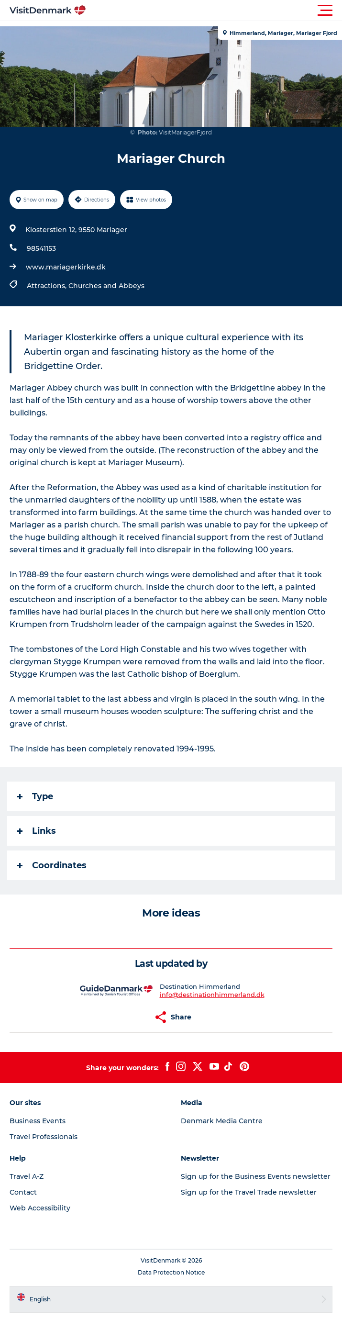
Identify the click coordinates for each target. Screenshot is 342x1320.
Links (36, 831)
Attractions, (47, 285)
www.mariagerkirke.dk (66, 267)
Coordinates (52, 865)
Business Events (38, 1121)
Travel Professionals (43, 1136)
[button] (214, 10)
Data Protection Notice (171, 1272)
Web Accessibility (40, 1208)
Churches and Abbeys (106, 285)
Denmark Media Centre (222, 1121)
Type (35, 796)
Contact (23, 1192)
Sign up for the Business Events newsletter (256, 1176)
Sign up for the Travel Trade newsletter (249, 1192)
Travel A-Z (27, 1176)
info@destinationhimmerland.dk (212, 994)
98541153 (41, 248)
